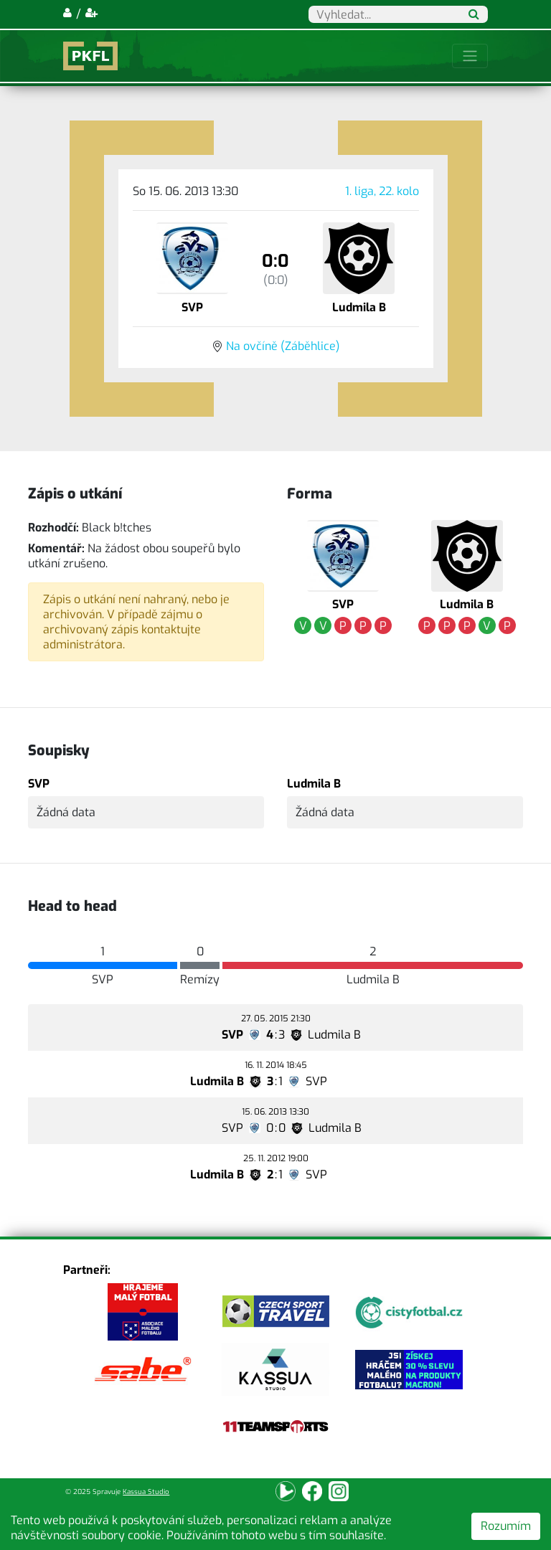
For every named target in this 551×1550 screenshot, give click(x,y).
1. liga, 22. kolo (382, 191)
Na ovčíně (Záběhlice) (283, 346)
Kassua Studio (146, 1491)
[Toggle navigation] (470, 56)
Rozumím (506, 1526)
